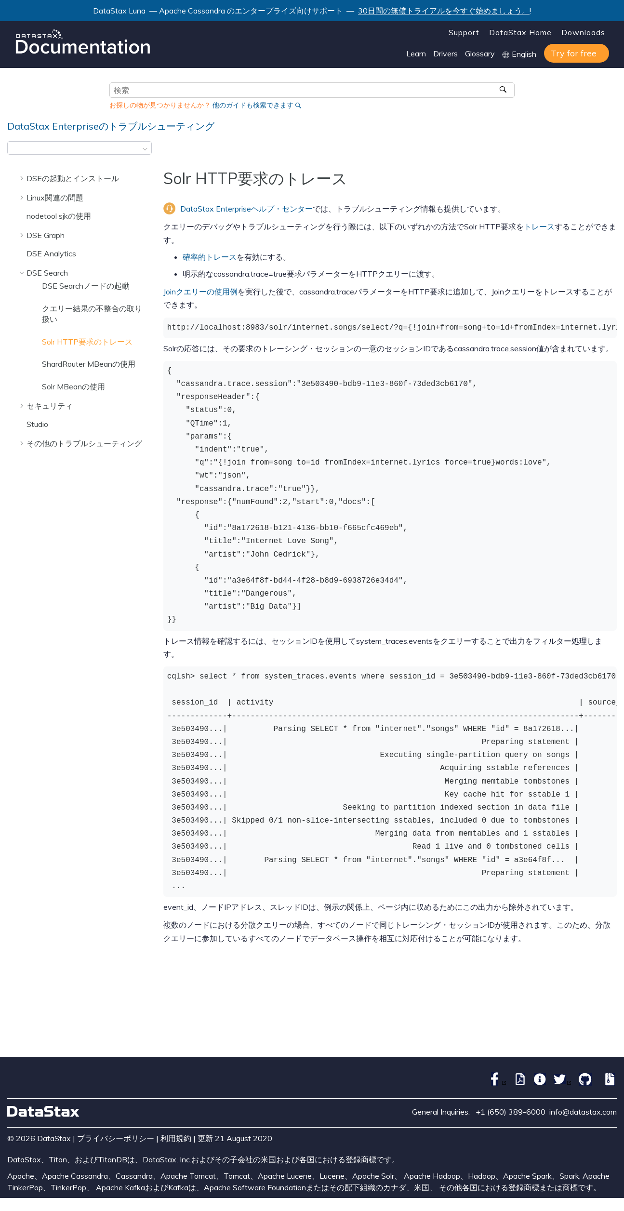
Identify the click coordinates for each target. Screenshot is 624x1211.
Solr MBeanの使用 (73, 386)
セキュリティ (50, 406)
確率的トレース (210, 257)
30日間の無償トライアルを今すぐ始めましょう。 (444, 10)
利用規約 (175, 1138)
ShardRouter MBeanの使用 (88, 364)
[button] (23, 178)
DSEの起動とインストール (73, 178)
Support (464, 32)
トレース (539, 226)
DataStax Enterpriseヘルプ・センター (246, 208)
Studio (37, 424)
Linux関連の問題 (55, 197)
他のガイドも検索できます (252, 105)
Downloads (583, 32)
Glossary (480, 53)
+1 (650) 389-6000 (510, 1112)
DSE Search (47, 273)
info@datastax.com (583, 1112)
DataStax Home (520, 32)
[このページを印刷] (610, 150)
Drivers (445, 53)
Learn (416, 53)
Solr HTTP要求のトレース (87, 341)
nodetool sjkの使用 (59, 216)
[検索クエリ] (312, 90)
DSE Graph (46, 235)
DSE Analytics (51, 253)
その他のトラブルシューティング (84, 443)
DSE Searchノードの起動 (86, 286)
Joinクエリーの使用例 (200, 291)
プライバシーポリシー (115, 1138)
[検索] (504, 90)
